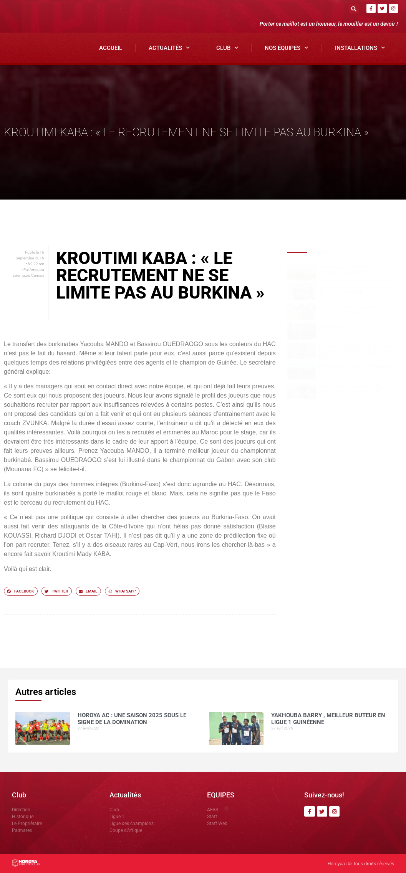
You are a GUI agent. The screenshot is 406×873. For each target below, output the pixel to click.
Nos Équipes (286, 48)
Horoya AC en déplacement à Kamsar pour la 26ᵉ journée (350, 389)
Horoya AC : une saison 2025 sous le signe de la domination (358, 271)
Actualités (169, 48)
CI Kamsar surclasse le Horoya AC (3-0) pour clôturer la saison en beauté (356, 352)
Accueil (110, 48)
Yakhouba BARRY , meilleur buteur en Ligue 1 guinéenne (356, 290)
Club (227, 48)
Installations (360, 48)
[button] (354, 8)
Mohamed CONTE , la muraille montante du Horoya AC (350, 310)
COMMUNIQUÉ (332, 327)
